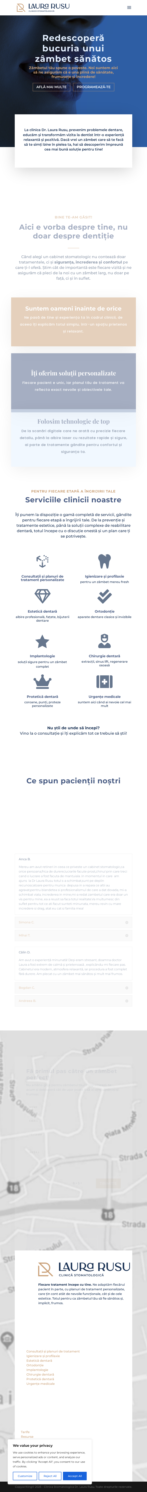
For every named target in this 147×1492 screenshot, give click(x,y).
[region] (50, 1461)
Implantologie (37, 1370)
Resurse (27, 1436)
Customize (25, 1476)
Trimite (108, 1187)
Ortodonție (35, 1365)
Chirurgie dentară (40, 1374)
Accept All (75, 1476)
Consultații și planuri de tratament (53, 1351)
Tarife (25, 1432)
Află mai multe (51, 87)
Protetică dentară (40, 1379)
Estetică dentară (39, 1360)
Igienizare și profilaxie (43, 1356)
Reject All (50, 1476)
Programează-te (94, 87)
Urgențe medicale (40, 1384)
